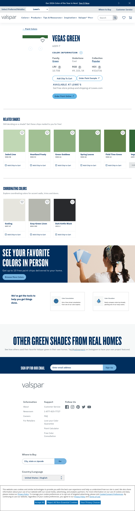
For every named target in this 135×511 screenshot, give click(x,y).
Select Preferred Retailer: (13, 9)
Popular (96, 61)
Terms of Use (94, 496)
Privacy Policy (23, 494)
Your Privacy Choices (90, 502)
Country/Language (32, 471)
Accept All (39, 502)
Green (55, 61)
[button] (59, 67)
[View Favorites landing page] (124, 17)
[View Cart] (130, 17)
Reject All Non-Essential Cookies (62, 502)
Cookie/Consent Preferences (111, 494)
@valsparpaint (78, 349)
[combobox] (105, 17)
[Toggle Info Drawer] (81, 52)
